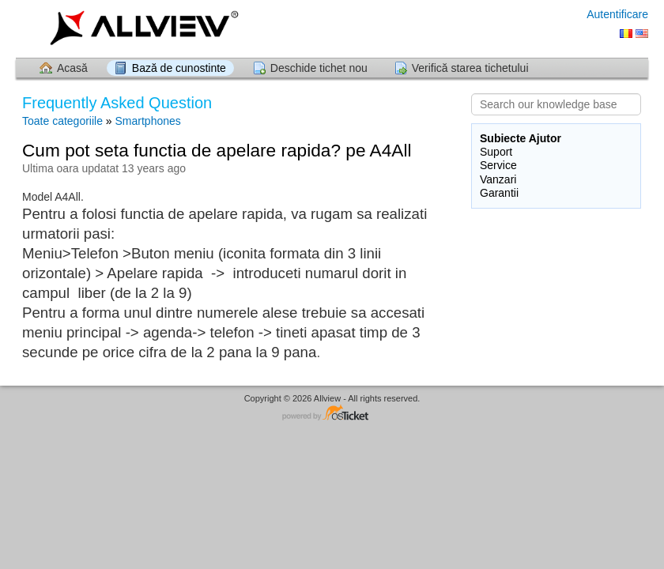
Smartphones (148, 121)
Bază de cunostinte (179, 68)
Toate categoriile (62, 121)
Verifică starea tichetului (470, 68)
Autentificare (617, 14)
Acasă (72, 68)
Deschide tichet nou (319, 68)
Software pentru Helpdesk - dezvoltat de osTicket (332, 414)
